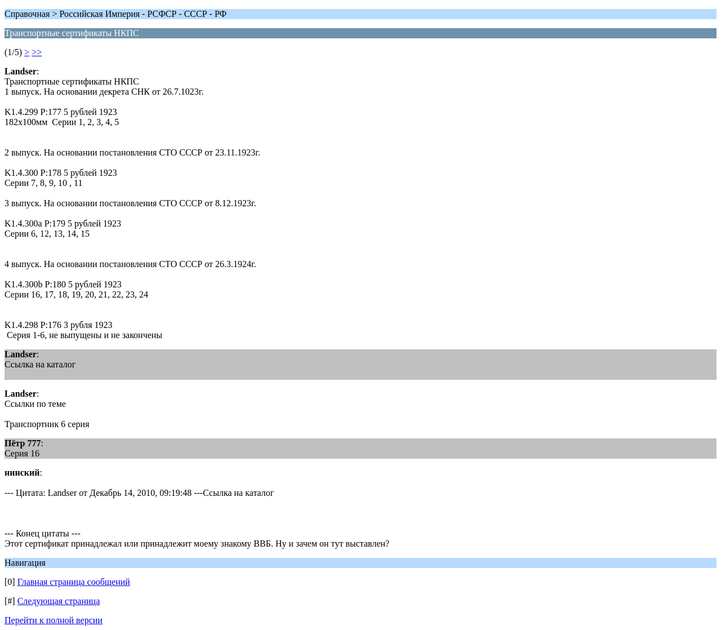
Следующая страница (58, 601)
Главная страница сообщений (73, 582)
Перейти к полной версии (54, 620)
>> (37, 52)
